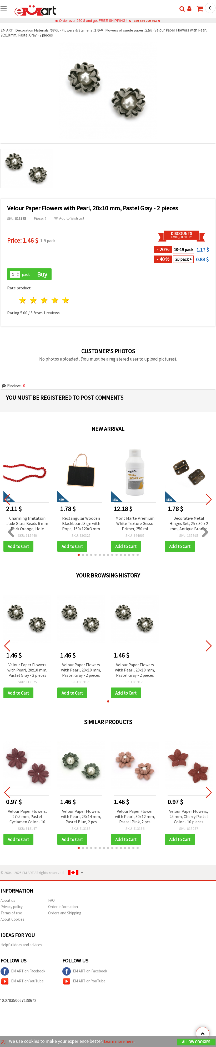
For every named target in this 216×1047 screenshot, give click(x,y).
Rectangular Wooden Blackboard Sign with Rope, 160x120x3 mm (81, 524)
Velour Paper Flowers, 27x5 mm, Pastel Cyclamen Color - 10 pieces (27, 817)
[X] (3, 1041)
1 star (23, 300)
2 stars (33, 300)
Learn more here (120, 1041)
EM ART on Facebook (23, 972)
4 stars (55, 300)
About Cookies (12, 920)
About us (8, 901)
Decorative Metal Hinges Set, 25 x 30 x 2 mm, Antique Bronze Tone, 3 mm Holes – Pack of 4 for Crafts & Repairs (188, 524)
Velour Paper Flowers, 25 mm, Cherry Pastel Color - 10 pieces (188, 817)
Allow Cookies (196, 1042)
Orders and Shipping (64, 913)
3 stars (44, 300)
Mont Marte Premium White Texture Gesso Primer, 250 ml (134, 524)
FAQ (51, 901)
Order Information (63, 907)
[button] (79, 555)
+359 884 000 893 (144, 21)
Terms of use (11, 913)
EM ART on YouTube (22, 982)
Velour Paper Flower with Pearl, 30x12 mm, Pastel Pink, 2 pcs (135, 817)
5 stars (66, 300)
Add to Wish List (69, 218)
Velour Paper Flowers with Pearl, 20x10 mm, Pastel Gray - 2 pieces (27, 670)
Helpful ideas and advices (21, 945)
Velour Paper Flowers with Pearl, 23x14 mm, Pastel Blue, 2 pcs (81, 817)
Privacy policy (12, 907)
